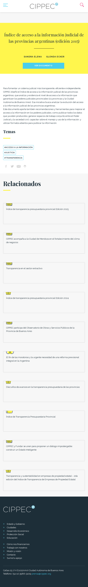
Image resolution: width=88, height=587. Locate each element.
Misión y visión (14, 551)
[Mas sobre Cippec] (44, 6)
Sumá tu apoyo (14, 558)
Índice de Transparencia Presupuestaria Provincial (31, 416)
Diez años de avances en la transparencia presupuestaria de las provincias (43, 387)
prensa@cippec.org (41, 573)
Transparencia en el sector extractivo (24, 268)
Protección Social (15, 534)
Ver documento (43, 65)
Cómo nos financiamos (18, 544)
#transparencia (13, 158)
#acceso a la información (18, 147)
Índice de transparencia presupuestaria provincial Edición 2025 (37, 209)
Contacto (11, 554)
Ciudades (11, 527)
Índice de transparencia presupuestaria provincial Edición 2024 (37, 298)
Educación (12, 538)
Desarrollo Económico (18, 531)
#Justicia (9, 152)
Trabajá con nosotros (17, 547)
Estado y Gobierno (16, 524)
